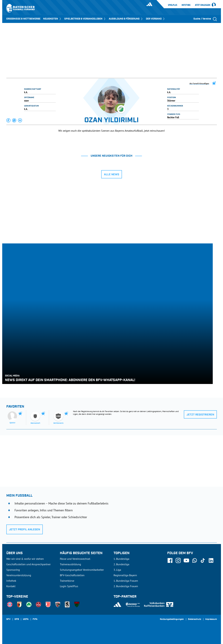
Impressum (211, 619)
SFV (8, 619)
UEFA (26, 619)
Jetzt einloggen (202, 5)
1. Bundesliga (121, 558)
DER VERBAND (155, 18)
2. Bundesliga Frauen (126, 586)
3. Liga (117, 569)
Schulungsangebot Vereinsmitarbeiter (82, 569)
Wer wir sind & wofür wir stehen (25, 558)
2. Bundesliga (121, 564)
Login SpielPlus (69, 586)
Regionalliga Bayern (125, 575)
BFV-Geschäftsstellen (72, 575)
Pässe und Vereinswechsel (75, 558)
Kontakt (10, 586)
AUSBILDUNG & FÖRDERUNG (126, 18)
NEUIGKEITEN (52, 18)
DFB (17, 619)
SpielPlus (172, 5)
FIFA (35, 619)
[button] (8, 120)
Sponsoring (13, 569)
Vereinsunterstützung (18, 575)
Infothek (186, 5)
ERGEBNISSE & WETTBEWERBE (23, 18)
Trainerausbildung (70, 564)
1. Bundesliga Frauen (126, 580)
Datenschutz (194, 619)
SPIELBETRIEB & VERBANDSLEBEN (85, 18)
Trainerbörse (67, 580)
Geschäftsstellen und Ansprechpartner (28, 564)
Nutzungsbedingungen (172, 619)
